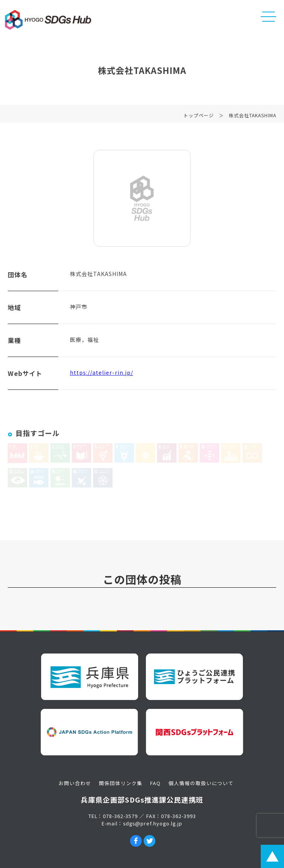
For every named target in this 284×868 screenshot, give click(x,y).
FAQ (155, 783)
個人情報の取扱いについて (201, 783)
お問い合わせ (75, 783)
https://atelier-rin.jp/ (101, 374)
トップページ (199, 116)
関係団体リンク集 (120, 783)
